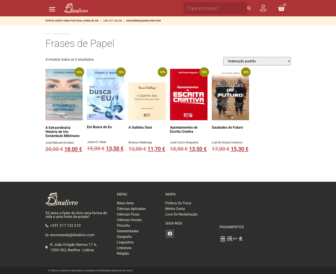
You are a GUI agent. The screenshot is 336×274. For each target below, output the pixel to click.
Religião (123, 253)
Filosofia (123, 225)
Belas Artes (125, 203)
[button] (52, 9)
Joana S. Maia (96, 142)
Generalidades (128, 231)
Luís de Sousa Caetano (227, 142)
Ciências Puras (128, 214)
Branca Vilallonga (140, 142)
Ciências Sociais (129, 220)
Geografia (124, 237)
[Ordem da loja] (257, 61)
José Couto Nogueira (184, 142)
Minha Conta (175, 209)
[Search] (249, 8)
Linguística (125, 242)
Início (48, 33)
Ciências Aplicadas (131, 209)
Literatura (124, 248)
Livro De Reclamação (181, 214)
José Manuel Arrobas (59, 142)
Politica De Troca (178, 203)
